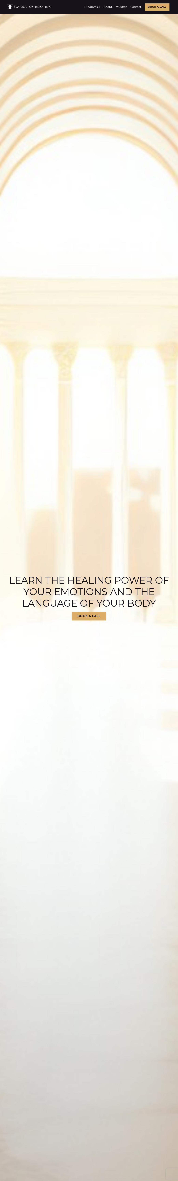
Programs (92, 7)
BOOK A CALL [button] (157, 6)
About (108, 7)
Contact (135, 7)
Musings (121, 7)
